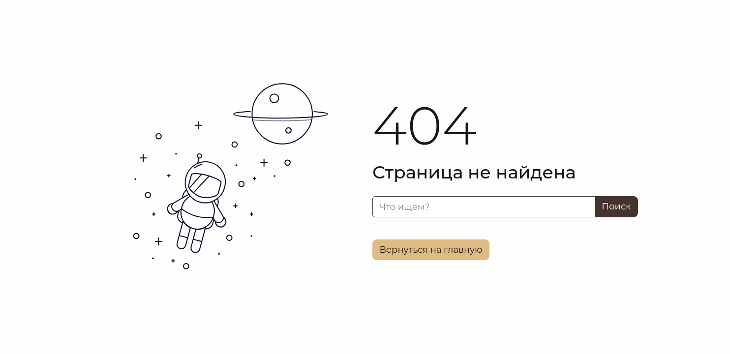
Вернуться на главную (431, 249)
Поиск (616, 206)
